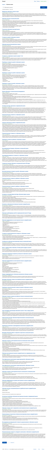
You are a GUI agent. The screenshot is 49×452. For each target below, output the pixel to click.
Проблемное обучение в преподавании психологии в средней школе (17, 325)
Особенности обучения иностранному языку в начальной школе (16, 241)
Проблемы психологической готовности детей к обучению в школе (17, 287)
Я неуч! (8, 449)
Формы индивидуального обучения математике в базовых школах (17, 274)
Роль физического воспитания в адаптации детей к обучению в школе (18, 359)
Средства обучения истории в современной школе (13, 122)
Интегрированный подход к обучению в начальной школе (15, 148)
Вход (35, 1)
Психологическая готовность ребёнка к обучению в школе (15, 186)
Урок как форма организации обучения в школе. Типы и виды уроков (18, 310)
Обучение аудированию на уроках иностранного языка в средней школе (18, 380)
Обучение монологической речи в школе (11, 44)
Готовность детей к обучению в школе (11, 37)
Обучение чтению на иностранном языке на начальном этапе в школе (18, 340)
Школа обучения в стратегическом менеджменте (13, 91)
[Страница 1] (4, 442)
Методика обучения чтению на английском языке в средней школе (17, 279)
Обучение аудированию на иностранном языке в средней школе (16, 220)
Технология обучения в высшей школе (11, 29)
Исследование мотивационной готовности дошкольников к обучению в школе (20, 422)
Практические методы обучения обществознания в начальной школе (18, 317)
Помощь (38, 1)
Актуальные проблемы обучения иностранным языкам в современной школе (20, 396)
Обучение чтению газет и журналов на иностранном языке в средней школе (19, 408)
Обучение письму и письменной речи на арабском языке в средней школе (19, 388)
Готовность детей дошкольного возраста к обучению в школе (16, 233)
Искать (43, 7)
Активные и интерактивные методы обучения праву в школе (16, 194)
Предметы (3, 4)
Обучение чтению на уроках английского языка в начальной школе (17, 296)
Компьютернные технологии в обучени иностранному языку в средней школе (20, 414)
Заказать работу (43, 1)
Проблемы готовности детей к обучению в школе (13, 62)
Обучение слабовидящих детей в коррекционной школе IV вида (16, 213)
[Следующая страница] (12, 442)
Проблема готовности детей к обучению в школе (13, 83)
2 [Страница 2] (7, 442)
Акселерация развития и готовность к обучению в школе (15, 155)
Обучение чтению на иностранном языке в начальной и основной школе (18, 371)
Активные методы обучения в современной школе (13, 105)
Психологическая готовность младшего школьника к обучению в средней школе (20, 431)
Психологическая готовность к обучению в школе (13, 114)
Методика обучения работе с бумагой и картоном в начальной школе (18, 332)
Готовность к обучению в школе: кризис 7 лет (12, 56)
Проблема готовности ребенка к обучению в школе (13, 139)
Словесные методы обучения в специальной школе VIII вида (16, 163)
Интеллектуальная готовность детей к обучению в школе (15, 171)
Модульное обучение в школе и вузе (10, 11)
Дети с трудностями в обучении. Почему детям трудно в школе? (16, 247)
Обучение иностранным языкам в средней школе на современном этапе (18, 353)
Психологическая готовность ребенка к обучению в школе (15, 178)
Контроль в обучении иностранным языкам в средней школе (16, 204)
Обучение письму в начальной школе (10, 18)
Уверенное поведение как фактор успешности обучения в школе (17, 253)
